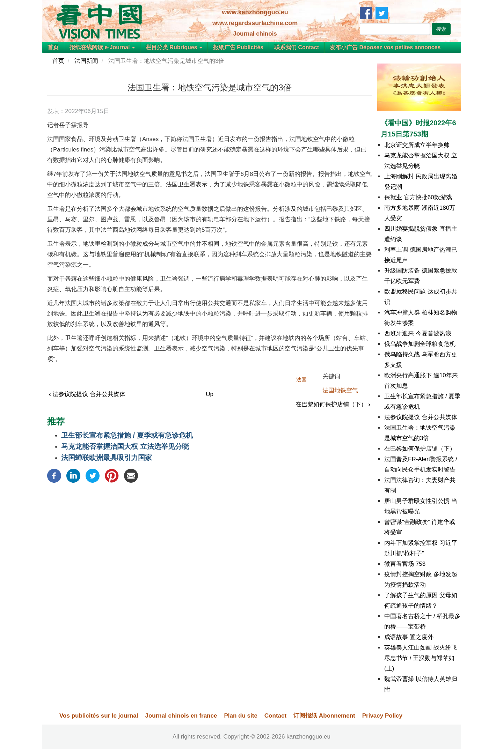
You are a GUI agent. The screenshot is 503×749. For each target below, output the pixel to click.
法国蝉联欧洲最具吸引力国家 (106, 457)
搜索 (441, 29)
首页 (53, 47)
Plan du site (240, 715)
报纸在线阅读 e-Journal (102, 47)
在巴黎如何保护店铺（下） (333, 404)
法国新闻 (86, 61)
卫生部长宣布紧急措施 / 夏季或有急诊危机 (127, 435)
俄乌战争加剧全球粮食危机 (419, 344)
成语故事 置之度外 (408, 637)
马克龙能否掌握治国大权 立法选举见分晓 (125, 446)
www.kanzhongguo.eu (255, 12)
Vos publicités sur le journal (98, 715)
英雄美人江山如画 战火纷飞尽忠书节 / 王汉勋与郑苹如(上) (420, 658)
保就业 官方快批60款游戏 (418, 197)
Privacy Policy (382, 715)
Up (209, 394)
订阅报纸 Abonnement (324, 715)
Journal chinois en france (181, 715)
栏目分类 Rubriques (174, 47)
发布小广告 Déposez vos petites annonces (385, 47)
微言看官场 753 (404, 564)
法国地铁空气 (340, 390)
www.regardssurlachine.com (255, 23)
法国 (301, 380)
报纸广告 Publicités (238, 47)
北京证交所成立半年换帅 (417, 145)
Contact (275, 715)
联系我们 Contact (296, 47)
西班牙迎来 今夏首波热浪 (417, 333)
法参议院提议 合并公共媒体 (87, 394)
